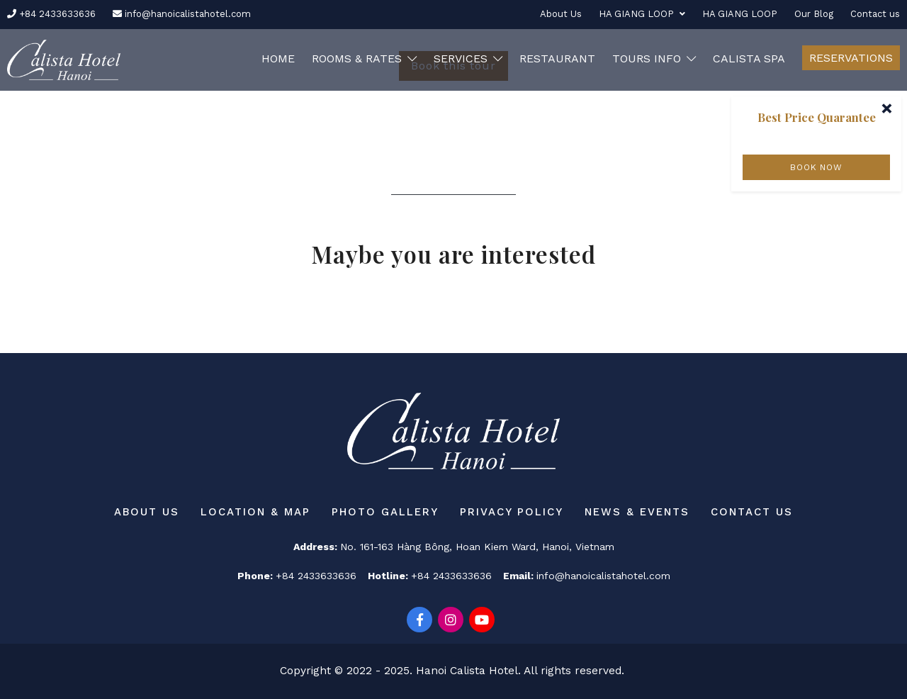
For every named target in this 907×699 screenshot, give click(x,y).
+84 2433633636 (51, 14)
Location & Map (255, 511)
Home (278, 58)
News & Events (637, 511)
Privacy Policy (511, 511)
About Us (561, 14)
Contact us (875, 14)
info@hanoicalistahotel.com (182, 14)
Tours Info (654, 58)
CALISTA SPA (749, 58)
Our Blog (813, 14)
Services (468, 58)
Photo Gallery (385, 511)
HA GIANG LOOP (642, 14)
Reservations (851, 58)
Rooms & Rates (364, 58)
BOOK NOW (816, 167)
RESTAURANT (557, 58)
